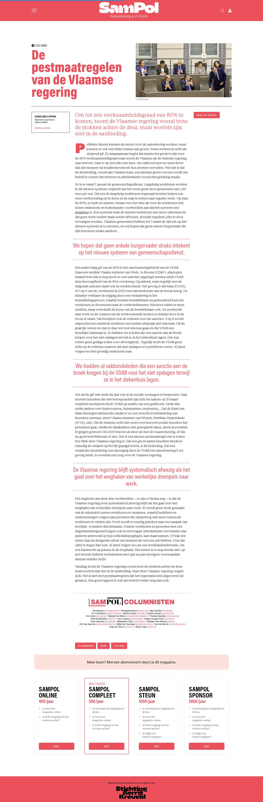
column (119, 645)
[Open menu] (34, 10)
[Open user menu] (229, 10)
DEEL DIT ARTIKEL (206, 115)
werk (103, 645)
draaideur (82, 212)
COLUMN (39, 45)
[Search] (222, 10)
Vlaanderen (85, 645)
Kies (56, 746)
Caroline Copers (45, 116)
